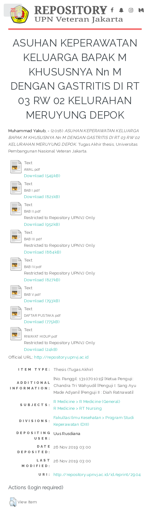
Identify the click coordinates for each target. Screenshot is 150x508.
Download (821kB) (42, 196)
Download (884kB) (42, 252)
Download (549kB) (42, 175)
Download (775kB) (42, 321)
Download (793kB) (42, 300)
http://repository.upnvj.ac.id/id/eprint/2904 (97, 474)
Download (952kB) (42, 224)
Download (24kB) (41, 349)
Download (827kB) (42, 279)
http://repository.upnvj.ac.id (61, 357)
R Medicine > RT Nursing (77, 408)
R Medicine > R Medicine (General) (86, 401)
